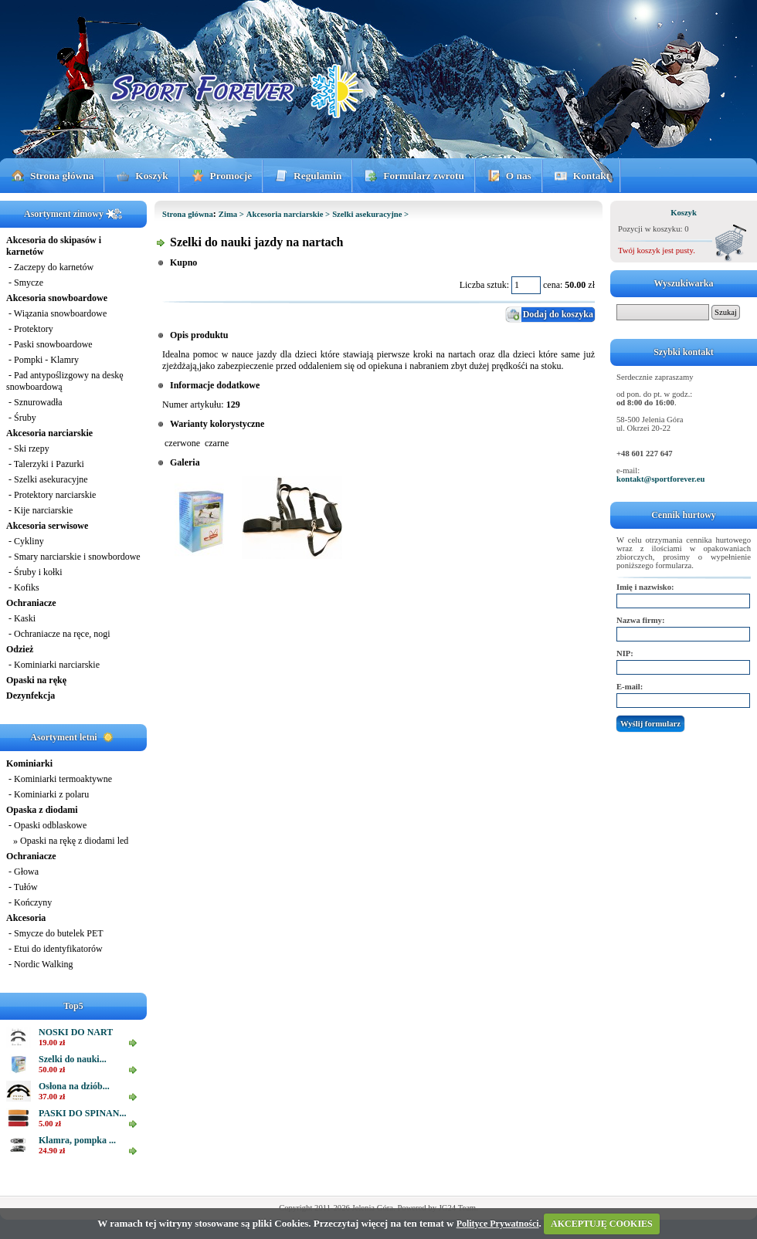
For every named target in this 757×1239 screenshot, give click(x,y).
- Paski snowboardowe (49, 344)
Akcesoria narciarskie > (288, 214)
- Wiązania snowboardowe (56, 313)
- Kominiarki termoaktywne (59, 779)
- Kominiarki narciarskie (53, 664)
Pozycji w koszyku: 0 (653, 229)
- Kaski (21, 618)
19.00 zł (52, 1042)
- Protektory (29, 328)
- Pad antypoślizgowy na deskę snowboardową (65, 381)
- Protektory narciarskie (51, 494)
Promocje (231, 175)
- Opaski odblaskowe (46, 825)
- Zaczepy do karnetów (49, 267)
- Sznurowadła (34, 402)
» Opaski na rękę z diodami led (67, 840)
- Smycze (24, 282)
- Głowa (22, 871)
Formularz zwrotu (423, 175)
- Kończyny (29, 902)
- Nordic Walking (39, 964)
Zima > (231, 214)
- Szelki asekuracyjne (47, 479)
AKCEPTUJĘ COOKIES (602, 1223)
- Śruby (21, 417)
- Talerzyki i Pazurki (45, 464)
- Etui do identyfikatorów (54, 948)
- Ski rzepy (27, 448)
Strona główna (61, 175)
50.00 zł (52, 1069)
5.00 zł (50, 1123)
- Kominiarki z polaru (47, 794)
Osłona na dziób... (74, 1086)
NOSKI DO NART (76, 1032)
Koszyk (151, 175)
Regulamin (317, 175)
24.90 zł (52, 1150)
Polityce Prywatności (498, 1223)
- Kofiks (22, 587)
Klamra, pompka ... (77, 1140)
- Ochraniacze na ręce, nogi (58, 633)
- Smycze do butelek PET (55, 933)
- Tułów (22, 887)
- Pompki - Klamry (42, 359)
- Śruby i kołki (34, 572)
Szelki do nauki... (73, 1059)
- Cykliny (25, 541)
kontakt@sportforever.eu (660, 479)
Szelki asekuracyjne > (370, 214)
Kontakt (591, 175)
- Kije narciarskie (39, 510)
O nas (518, 175)
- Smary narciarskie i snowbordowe (73, 556)
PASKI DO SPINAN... (82, 1113)
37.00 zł (52, 1096)
